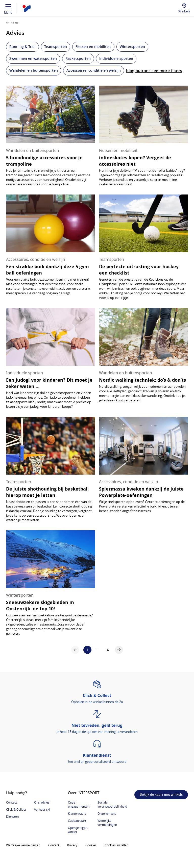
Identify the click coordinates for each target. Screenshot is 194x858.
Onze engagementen (78, 804)
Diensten (12, 816)
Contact (11, 802)
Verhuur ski (42, 809)
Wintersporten (132, 46)
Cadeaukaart (77, 820)
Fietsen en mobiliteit (93, 46)
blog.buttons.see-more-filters (154, 70)
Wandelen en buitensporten (33, 70)
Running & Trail (22, 46)
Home (14, 23)
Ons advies (42, 802)
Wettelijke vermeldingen (107, 822)
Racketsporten (78, 58)
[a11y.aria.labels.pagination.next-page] (119, 650)
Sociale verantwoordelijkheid (112, 804)
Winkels (184, 11)
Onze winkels (107, 813)
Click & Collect (16, 809)
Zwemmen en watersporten (33, 58)
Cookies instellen (116, 845)
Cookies (90, 845)
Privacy (72, 845)
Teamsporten (55, 46)
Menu (8, 8)
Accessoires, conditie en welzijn (93, 70)
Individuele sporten (116, 58)
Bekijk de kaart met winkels (161, 794)
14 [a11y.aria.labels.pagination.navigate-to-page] (107, 650)
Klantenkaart (77, 813)
